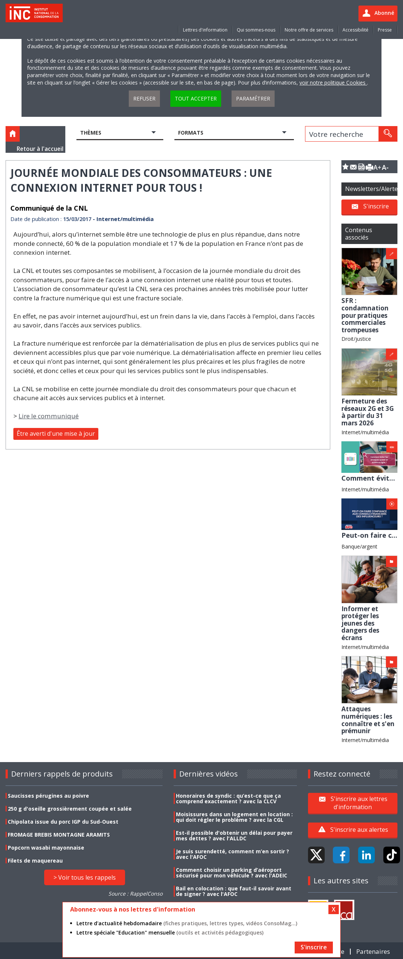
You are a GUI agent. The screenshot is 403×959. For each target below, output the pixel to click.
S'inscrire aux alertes (359, 829)
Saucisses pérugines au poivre (48, 795)
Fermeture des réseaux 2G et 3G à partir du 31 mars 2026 (367, 412)
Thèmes (90, 132)
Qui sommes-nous (256, 30)
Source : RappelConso (135, 893)
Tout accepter (196, 98)
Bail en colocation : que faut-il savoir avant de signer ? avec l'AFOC (233, 891)
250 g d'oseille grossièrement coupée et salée (70, 808)
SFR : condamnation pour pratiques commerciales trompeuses (365, 315)
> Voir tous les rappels (84, 877)
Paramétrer (253, 98)
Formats (190, 132)
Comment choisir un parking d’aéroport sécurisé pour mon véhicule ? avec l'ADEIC (231, 872)
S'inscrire (376, 206)
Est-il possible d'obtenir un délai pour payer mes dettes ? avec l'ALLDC (234, 835)
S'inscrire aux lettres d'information (359, 803)
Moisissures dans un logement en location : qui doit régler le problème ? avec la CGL (234, 817)
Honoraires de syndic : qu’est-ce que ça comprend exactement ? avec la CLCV (228, 798)
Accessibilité (355, 30)
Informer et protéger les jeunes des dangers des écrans (360, 623)
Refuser (144, 98)
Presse (385, 30)
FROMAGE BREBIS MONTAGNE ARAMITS (59, 834)
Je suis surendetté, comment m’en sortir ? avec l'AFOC (232, 854)
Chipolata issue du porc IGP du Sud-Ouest (63, 821)
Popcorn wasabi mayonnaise (46, 847)
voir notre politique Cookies (333, 82)
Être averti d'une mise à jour (56, 433)
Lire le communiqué (49, 416)
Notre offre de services (309, 30)
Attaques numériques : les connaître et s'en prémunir (367, 720)
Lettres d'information (205, 30)
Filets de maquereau (35, 860)
